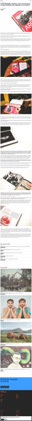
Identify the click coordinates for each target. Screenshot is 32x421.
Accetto (3, 419)
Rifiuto (6, 419)
